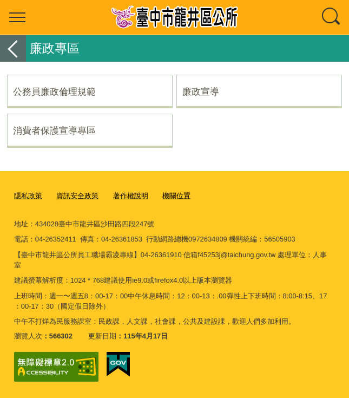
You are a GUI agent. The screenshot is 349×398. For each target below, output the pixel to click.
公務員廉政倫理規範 (54, 91)
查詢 (331, 17)
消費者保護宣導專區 (54, 130)
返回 (13, 48)
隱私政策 (28, 196)
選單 (17, 17)
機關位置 (176, 196)
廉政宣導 (200, 91)
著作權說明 (130, 196)
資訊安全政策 (77, 196)
